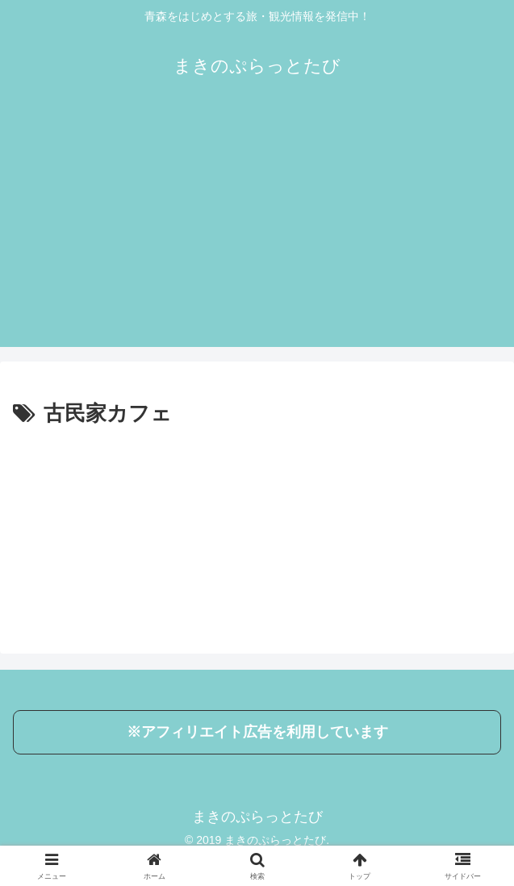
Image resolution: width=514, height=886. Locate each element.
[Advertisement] (257, 234)
